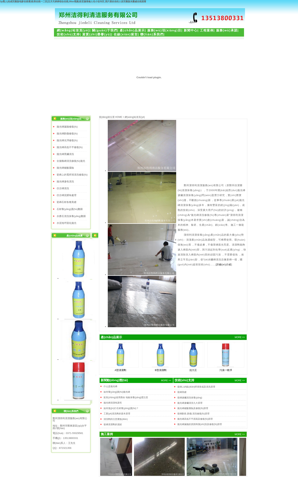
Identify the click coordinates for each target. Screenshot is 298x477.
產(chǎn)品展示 (132, 30)
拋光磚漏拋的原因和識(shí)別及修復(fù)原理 (199, 424)
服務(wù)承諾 (227, 30)
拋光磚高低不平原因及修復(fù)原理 (195, 419)
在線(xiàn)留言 (126, 34)
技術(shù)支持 (68, 34)
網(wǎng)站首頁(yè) (73, 30)
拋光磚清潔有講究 (113, 402)
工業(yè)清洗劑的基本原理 (117, 413)
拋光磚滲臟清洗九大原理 (189, 403)
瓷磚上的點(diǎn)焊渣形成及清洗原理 (196, 386)
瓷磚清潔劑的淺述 (113, 424)
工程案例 (207, 30)
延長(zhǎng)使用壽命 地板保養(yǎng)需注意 (126, 397)
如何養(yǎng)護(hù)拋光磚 (117, 392)
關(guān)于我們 (104, 30)
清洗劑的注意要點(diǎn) (116, 419)
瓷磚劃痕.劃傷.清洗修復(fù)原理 (193, 413)
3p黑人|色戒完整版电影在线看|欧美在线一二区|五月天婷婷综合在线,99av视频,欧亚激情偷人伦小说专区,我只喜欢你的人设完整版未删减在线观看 (73, 1)
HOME (118, 117)
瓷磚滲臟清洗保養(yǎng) (189, 397)
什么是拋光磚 (110, 386)
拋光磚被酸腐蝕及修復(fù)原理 (192, 408)
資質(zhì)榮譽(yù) (96, 34)
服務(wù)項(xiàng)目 (164, 30)
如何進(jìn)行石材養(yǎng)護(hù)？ (121, 408)
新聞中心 (190, 30)
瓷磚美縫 (181, 392)
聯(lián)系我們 (151, 34)
